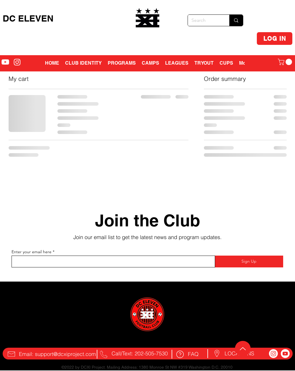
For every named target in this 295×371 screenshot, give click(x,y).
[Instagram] (273, 353)
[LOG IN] (274, 38)
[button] (150, 63)
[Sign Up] (249, 261)
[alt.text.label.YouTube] (5, 62)
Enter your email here (31, 252)
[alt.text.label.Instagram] (17, 62)
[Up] (243, 348)
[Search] (204, 20)
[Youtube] (285, 353)
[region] (148, 20)
